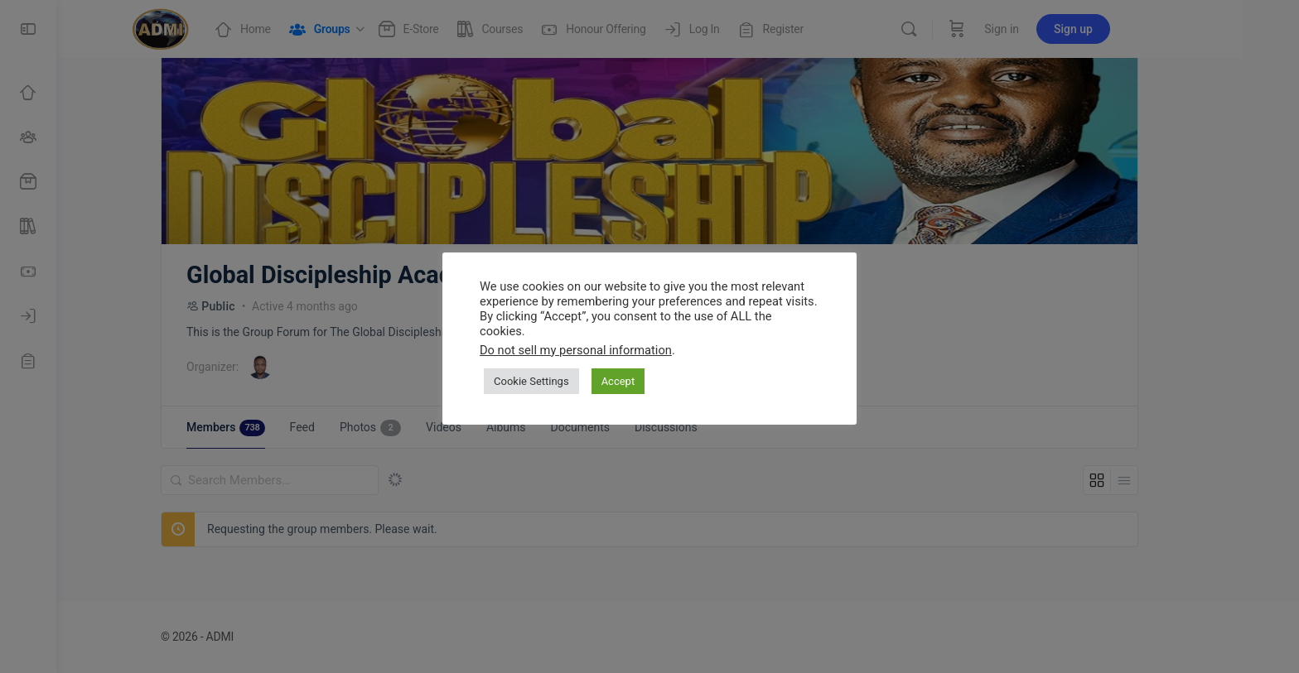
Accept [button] (618, 381)
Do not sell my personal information (576, 350)
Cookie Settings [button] (531, 381)
